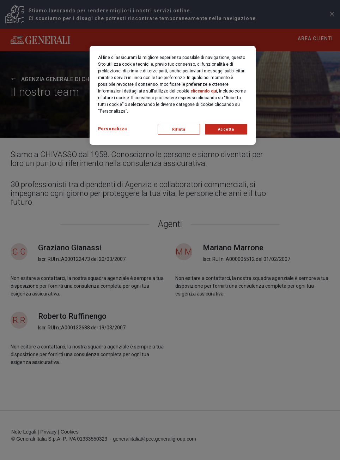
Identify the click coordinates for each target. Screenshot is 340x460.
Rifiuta (179, 129)
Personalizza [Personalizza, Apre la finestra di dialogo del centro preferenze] (112, 128)
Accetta (226, 129)
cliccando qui (203, 91)
